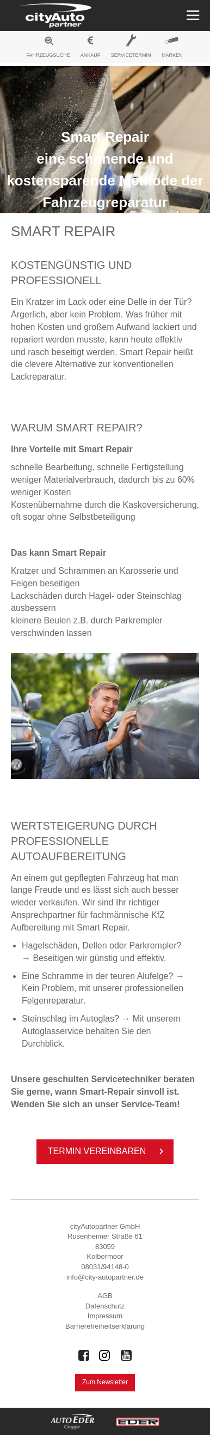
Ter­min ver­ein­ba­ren (108, 1151)
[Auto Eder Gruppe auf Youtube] (126, 1355)
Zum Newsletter (105, 1382)
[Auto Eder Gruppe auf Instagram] (105, 1355)
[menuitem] (48, 48)
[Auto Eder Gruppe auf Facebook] (83, 1355)
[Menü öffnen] (191, 15)
